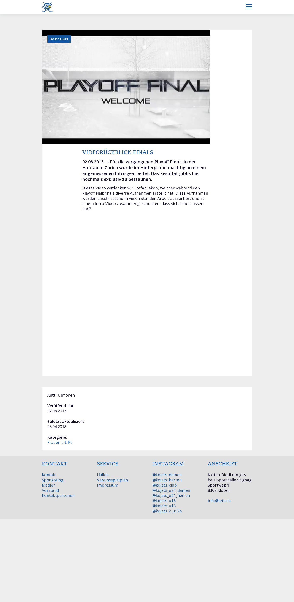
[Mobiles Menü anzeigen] (249, 6)
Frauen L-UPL (59, 442)
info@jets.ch (219, 500)
